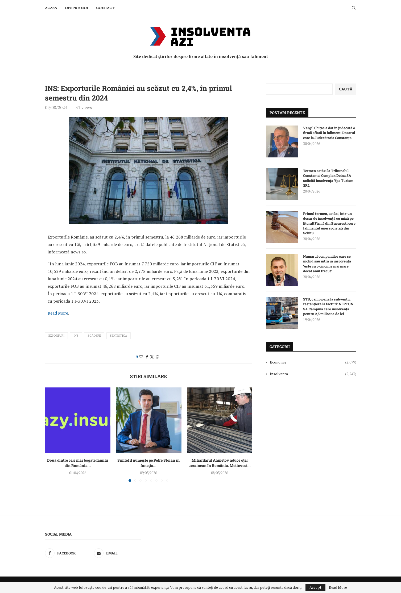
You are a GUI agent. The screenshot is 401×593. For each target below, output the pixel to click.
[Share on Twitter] (152, 356)
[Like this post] (141, 356)
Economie (313, 362)
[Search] (353, 8)
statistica (118, 335)
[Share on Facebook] (147, 356)
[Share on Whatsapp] (157, 356)
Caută (345, 88)
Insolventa (313, 374)
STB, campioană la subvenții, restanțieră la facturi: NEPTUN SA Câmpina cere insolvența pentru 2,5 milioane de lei (328, 306)
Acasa (51, 8)
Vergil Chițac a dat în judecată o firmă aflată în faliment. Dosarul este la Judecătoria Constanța (329, 133)
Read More (58, 313)
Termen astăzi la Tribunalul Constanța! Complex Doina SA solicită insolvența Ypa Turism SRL (328, 178)
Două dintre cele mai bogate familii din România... (77, 463)
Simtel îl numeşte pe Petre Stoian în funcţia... (148, 463)
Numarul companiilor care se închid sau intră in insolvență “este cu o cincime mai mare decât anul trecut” (327, 263)
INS (75, 335)
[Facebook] (68, 553)
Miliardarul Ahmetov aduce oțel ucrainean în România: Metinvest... (219, 463)
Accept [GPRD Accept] (315, 587)
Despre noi (76, 8)
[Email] (117, 553)
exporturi (56, 335)
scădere (94, 335)
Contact (105, 8)
